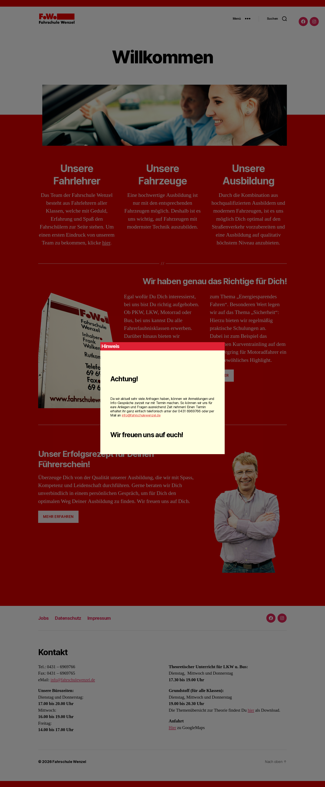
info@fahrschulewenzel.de (141, 415)
